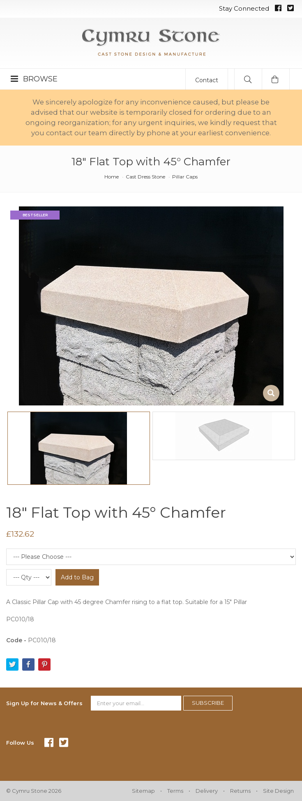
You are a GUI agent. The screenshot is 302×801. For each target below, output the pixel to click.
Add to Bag (77, 577)
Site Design (278, 790)
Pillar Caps (185, 177)
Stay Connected (244, 8)
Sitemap (143, 790)
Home (111, 177)
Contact (206, 80)
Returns (240, 790)
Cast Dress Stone (145, 177)
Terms (175, 790)
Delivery (207, 790)
